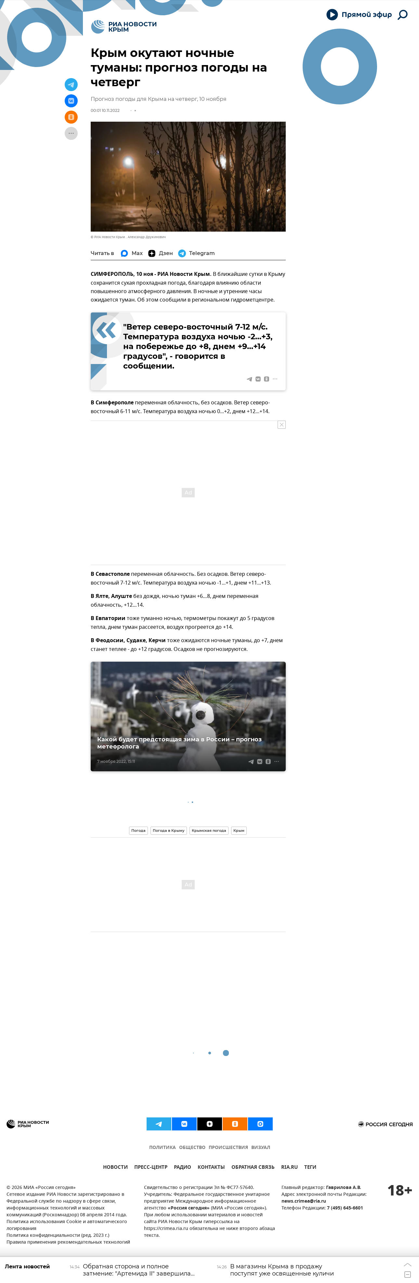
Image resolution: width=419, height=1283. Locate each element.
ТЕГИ (310, 1168)
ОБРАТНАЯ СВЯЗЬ (253, 1168)
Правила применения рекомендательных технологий (68, 1242)
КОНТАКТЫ (211, 1168)
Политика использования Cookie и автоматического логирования (67, 1225)
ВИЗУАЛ (260, 1148)
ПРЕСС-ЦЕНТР (150, 1168)
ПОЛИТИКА (162, 1148)
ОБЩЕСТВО (192, 1148)
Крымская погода (209, 830)
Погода (138, 830)
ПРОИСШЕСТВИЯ (228, 1148)
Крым (238, 830)
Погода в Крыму (169, 830)
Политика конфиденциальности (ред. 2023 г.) (58, 1235)
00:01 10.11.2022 (105, 110)
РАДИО (182, 1168)
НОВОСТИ (115, 1168)
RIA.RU (289, 1168)
